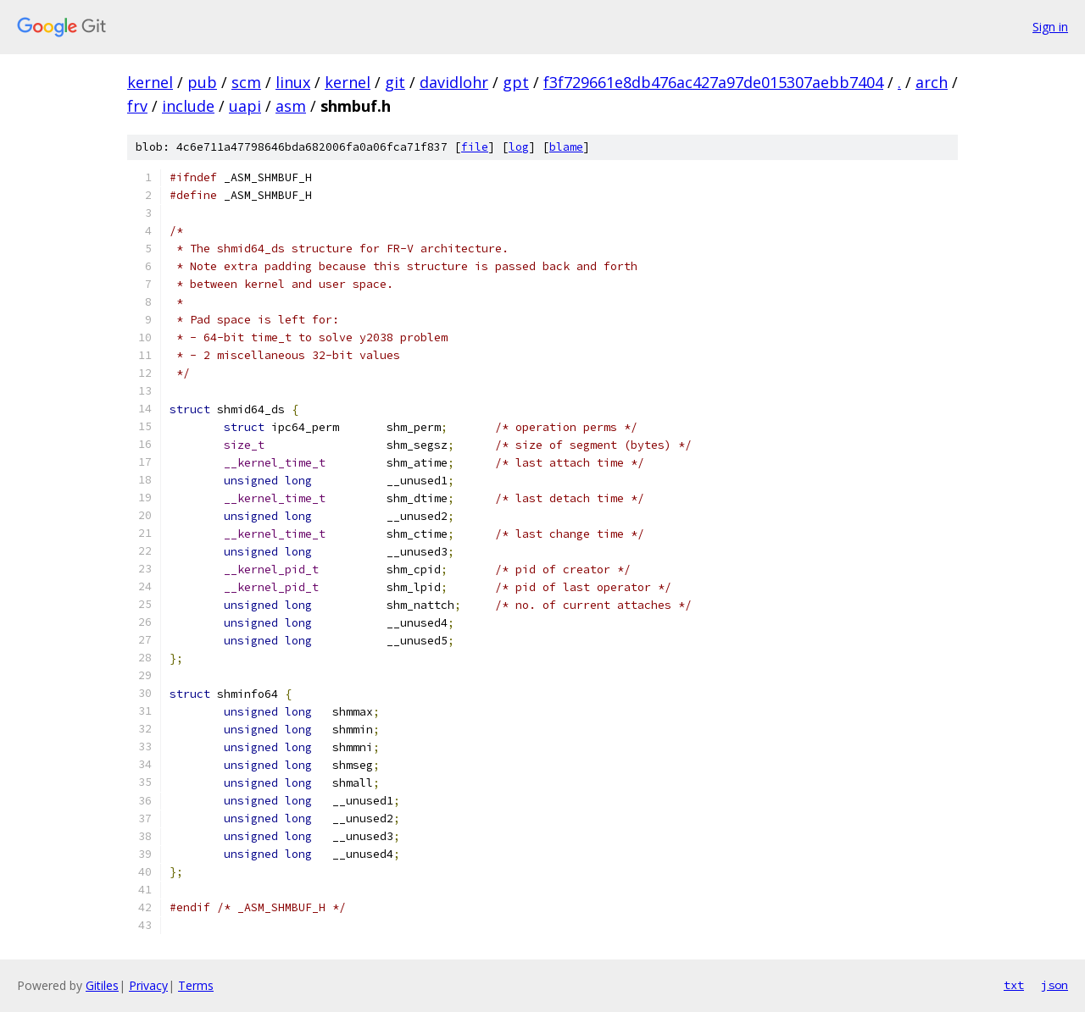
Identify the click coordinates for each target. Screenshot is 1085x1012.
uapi (245, 106)
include (188, 106)
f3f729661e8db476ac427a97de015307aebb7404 (713, 82)
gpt (516, 82)
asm (290, 106)
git (395, 82)
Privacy (148, 985)
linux (292, 82)
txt (1014, 985)
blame (566, 147)
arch (931, 82)
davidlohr (454, 82)
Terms (196, 985)
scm (246, 82)
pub (202, 82)
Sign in (1050, 27)
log (519, 147)
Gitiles (102, 985)
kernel (150, 82)
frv (137, 106)
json (1054, 985)
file (474, 147)
